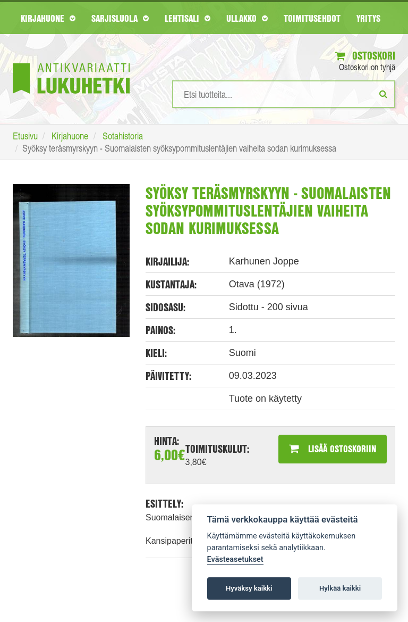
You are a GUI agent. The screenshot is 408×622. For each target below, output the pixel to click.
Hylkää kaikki (340, 588)
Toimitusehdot (312, 18)
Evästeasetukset (235, 559)
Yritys (368, 18)
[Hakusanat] (283, 94)
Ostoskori (365, 55)
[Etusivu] (71, 62)
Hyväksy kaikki (249, 588)
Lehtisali (187, 18)
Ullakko (247, 18)
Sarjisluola (120, 18)
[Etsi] (383, 93)
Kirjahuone (48, 18)
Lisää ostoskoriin (332, 448)
